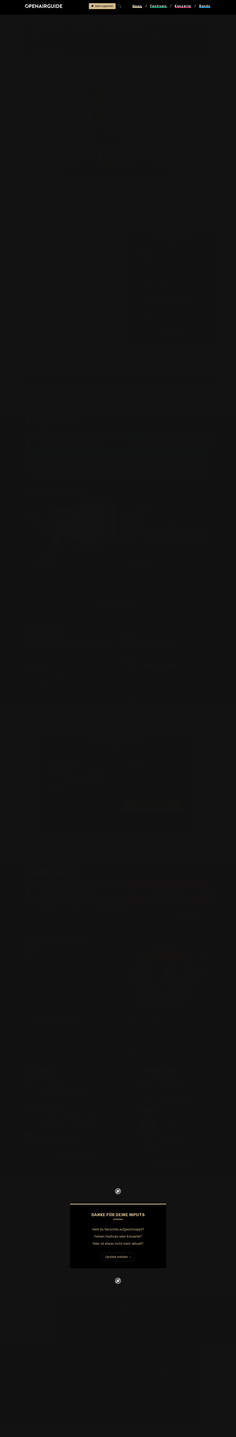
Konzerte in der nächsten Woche (144, 1341)
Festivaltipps (35, 1327)
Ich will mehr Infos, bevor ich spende (117, 840)
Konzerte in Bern (132, 1336)
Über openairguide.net (42, 1387)
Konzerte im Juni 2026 (137, 1351)
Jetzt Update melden (201, 309)
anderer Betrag (176, 798)
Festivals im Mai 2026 (42, 1346)
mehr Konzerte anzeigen (77, 1165)
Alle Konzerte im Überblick (139, 1365)
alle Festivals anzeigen (169, 454)
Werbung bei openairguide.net (48, 1396)
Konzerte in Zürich (183, 926)
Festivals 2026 (36, 1341)
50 (160, 799)
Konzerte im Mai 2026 (136, 1346)
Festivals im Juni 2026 (42, 1351)
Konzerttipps (129, 1327)
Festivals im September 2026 (47, 1360)
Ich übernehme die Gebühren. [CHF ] (151, 808)
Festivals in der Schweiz (179, 476)
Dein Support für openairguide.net (51, 1392)
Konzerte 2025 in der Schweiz (142, 1355)
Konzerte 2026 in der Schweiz (142, 1360)
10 (129, 799)
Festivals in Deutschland (44, 1336)
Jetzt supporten (102, 7)
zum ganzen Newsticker (169, 295)
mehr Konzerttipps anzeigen (174, 1177)
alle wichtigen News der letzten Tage (66, 200)
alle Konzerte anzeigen (169, 905)
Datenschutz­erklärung (42, 1401)
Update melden (116, 1269)
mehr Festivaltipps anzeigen (117, 710)
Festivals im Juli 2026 (42, 1355)
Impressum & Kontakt (41, 1406)
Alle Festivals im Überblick (45, 1365)
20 (145, 799)
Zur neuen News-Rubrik (49, 49)
